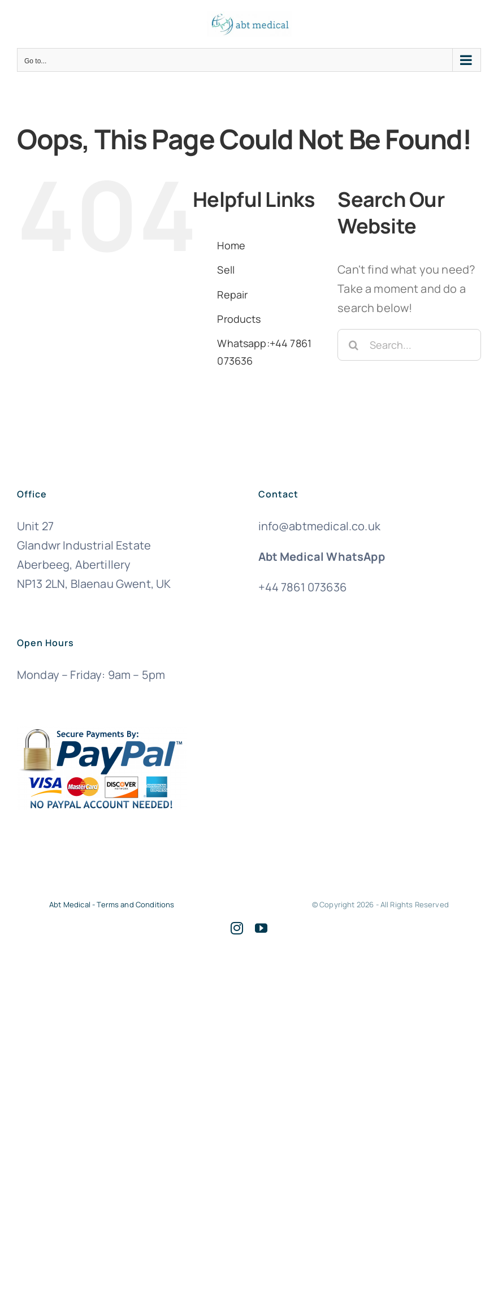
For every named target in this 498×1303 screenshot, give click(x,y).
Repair (232, 294)
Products (239, 319)
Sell (226, 269)
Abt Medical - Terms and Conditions (111, 904)
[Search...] (409, 345)
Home (231, 245)
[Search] (353, 345)
